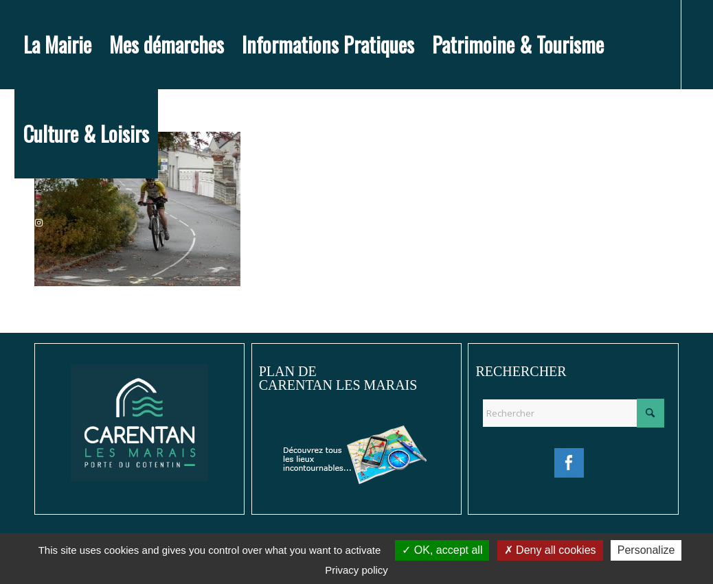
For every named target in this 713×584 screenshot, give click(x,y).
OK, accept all (442, 550)
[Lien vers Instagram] (39, 222)
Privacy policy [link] (356, 570)
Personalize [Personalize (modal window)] (646, 550)
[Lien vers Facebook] (18, 222)
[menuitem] (57, 44)
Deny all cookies (550, 550)
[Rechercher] (573, 413)
